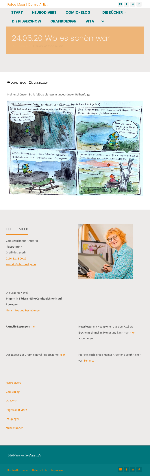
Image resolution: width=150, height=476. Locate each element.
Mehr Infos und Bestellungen (23, 310)
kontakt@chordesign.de (21, 264)
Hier (62, 354)
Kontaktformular (17, 470)
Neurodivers (13, 382)
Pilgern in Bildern (16, 410)
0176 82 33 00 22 (16, 258)
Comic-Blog (18, 82)
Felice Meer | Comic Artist (27, 4)
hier (132, 332)
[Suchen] (103, 21)
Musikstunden (14, 428)
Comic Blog (13, 392)
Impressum (58, 470)
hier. (33, 326)
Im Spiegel (12, 419)
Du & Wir (11, 400)
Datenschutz (39, 470)
